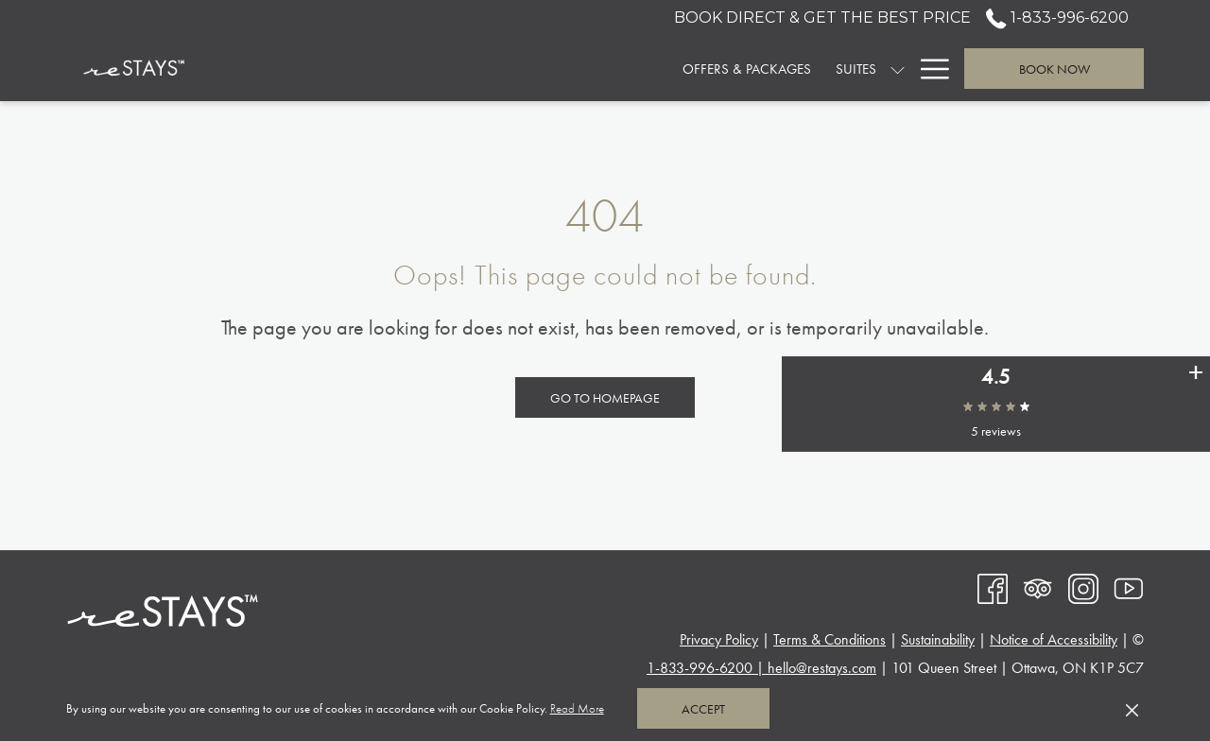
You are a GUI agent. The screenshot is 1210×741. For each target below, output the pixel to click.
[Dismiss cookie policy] (1132, 708)
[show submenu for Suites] (625, 68)
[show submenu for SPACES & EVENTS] (898, 68)
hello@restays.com (822, 668)
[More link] (928, 68)
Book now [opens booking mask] (1054, 69)
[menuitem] (473, 68)
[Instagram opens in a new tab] (1083, 586)
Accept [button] (703, 708)
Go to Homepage (605, 397)
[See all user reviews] (1196, 387)
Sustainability (938, 639)
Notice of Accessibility (1053, 639)
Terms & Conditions (829, 639)
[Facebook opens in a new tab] (992, 586)
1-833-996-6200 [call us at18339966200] (1057, 17)
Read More (578, 709)
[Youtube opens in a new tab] (1129, 586)
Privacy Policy (719, 639)
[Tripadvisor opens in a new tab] (1038, 586)
